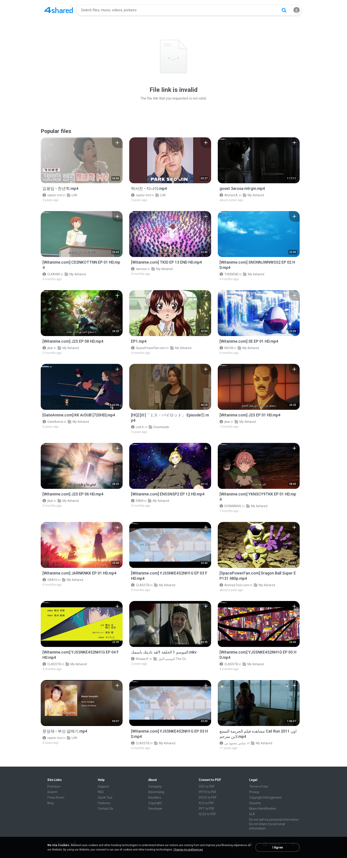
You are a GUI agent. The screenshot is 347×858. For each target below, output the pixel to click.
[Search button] (284, 10)
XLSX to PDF (207, 814)
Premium (53, 786)
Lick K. (137, 427)
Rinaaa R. (140, 659)
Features (104, 803)
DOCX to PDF (208, 797)
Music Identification (262, 808)
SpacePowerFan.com (148, 348)
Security (255, 803)
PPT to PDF (206, 808)
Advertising (156, 792)
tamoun (139, 269)
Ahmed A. (229, 195)
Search (52, 792)
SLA (252, 814)
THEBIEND (229, 274)
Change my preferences (188, 849)
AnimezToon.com (234, 585)
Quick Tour (105, 797)
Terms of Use (258, 786)
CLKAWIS (51, 274)
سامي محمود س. (233, 743)
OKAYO (50, 580)
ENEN (137, 501)
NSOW (226, 348)
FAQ (101, 792)
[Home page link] (58, 10)
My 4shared (253, 195)
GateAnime (52, 421)
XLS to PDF (206, 803)
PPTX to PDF (207, 792)
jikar (47, 348)
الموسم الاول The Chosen (171, 659)
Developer (155, 808)
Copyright (155, 803)
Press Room (55, 797)
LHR (72, 195)
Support (103, 786)
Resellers (154, 797)
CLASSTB (140, 585)
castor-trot (52, 195)
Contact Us (105, 808)
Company (155, 786)
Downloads (159, 427)
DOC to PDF (207, 786)
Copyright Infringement (265, 797)
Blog (50, 803)
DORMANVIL (231, 506)
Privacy (254, 792)
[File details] (82, 160)
